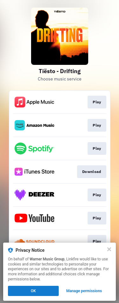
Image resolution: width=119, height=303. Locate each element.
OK (33, 291)
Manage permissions (84, 291)
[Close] (109, 249)
